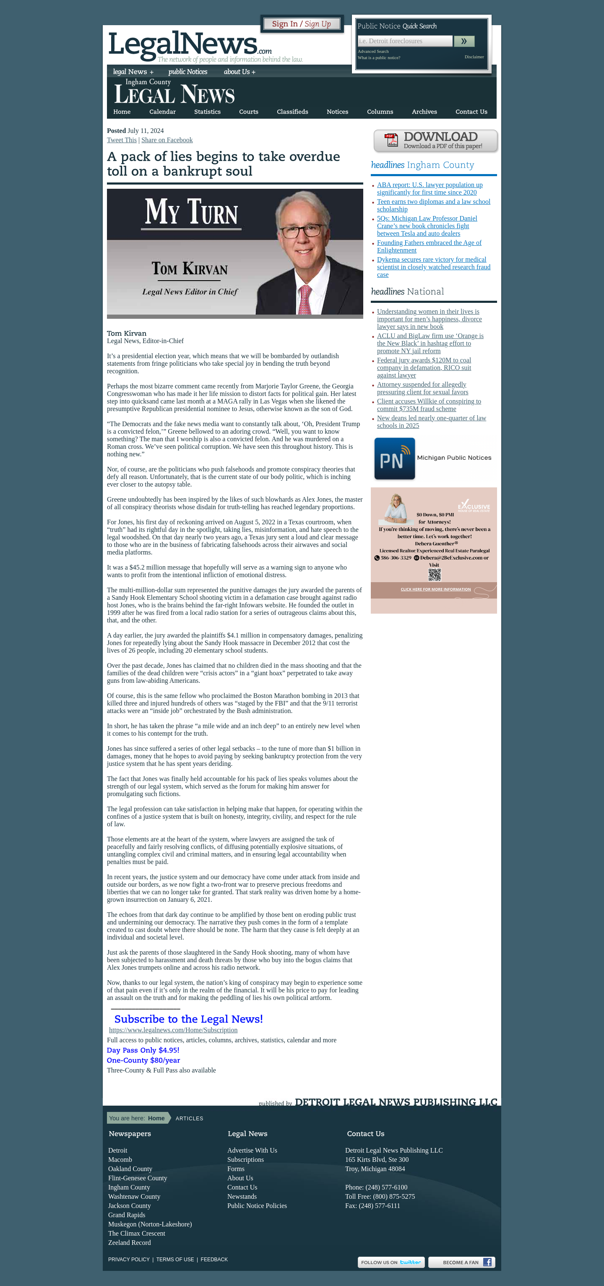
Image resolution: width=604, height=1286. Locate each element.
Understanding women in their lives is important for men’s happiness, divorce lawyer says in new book (429, 319)
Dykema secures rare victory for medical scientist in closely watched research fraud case (434, 267)
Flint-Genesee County (137, 1178)
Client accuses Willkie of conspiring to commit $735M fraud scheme (429, 405)
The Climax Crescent (136, 1233)
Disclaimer (474, 57)
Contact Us (242, 1187)
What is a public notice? (379, 57)
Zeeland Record (129, 1242)
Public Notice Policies (257, 1205)
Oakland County (130, 1168)
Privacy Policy (129, 1260)
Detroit (117, 1150)
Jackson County (129, 1205)
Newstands (242, 1196)
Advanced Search (373, 51)
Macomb (120, 1159)
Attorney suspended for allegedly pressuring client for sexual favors (423, 388)
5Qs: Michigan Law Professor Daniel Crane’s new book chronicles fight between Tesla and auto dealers (427, 226)
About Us (240, 1178)
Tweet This (122, 139)
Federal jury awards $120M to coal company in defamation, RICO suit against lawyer (424, 368)
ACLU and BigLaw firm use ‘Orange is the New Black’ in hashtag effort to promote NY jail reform (430, 343)
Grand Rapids (126, 1214)
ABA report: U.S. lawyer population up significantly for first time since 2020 (430, 188)
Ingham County (129, 1187)
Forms (236, 1168)
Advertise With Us (252, 1150)
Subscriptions (245, 1159)
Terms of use (175, 1260)
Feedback (214, 1260)
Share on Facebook (167, 139)
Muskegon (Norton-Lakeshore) (150, 1224)
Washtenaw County (134, 1196)
